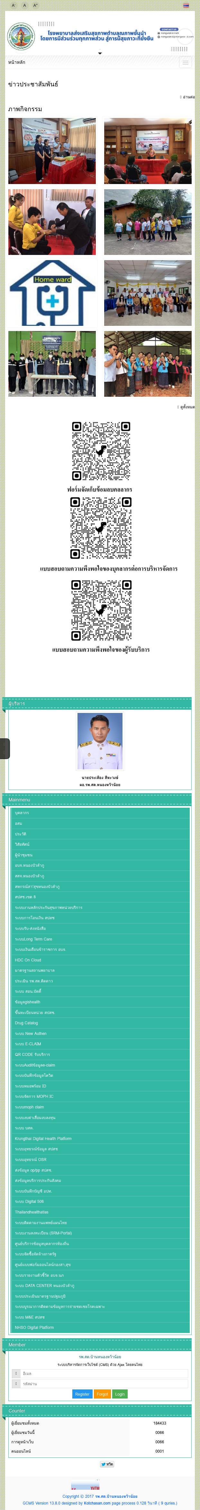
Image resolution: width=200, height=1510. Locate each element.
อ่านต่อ (189, 97)
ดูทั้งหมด (187, 407)
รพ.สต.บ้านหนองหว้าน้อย (116, 1496)
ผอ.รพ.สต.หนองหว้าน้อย (100, 785)
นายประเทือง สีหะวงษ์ (100, 777)
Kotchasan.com (97, 1503)
